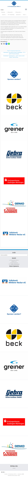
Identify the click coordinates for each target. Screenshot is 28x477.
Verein (24, 14)
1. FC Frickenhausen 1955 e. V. (12, 474)
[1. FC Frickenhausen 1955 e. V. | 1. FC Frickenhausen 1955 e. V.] (14, 4)
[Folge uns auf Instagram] (3, 9)
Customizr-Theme (17, 475)
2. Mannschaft (18, 12)
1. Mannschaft (10, 12)
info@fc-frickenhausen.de (15, 264)
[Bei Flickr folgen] (2, 9)
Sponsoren (18, 14)
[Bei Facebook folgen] (1, 9)
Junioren (4, 14)
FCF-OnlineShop (11, 14)
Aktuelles (3, 12)
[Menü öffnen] (26, 9)
